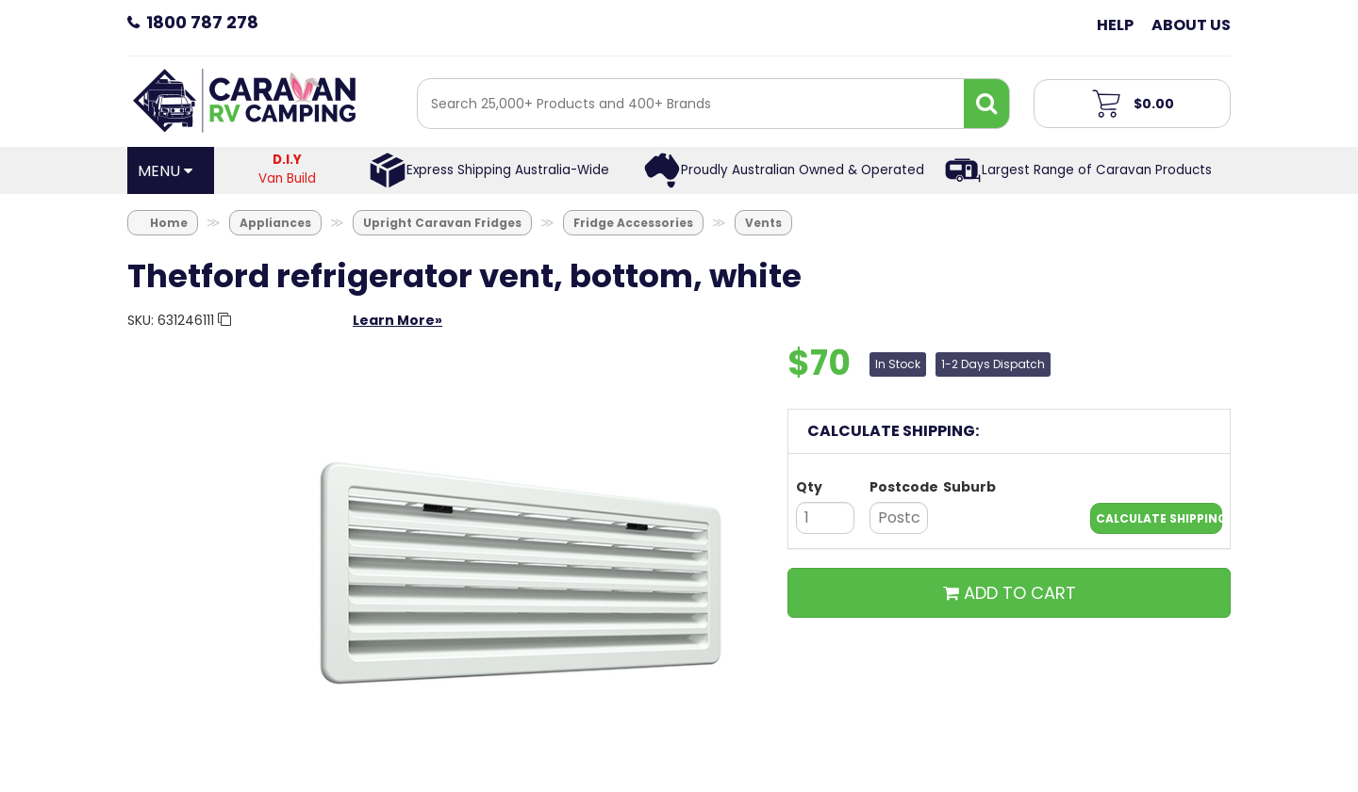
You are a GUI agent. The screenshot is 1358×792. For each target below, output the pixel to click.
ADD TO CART (1009, 593)
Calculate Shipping (1159, 518)
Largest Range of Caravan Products (1097, 170)
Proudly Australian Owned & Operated (802, 170)
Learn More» (397, 320)
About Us (1191, 25)
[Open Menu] (170, 170)
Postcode (898, 486)
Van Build (288, 169)
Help (1115, 25)
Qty (809, 486)
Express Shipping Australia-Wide (507, 170)
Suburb (969, 486)
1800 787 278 (202, 22)
